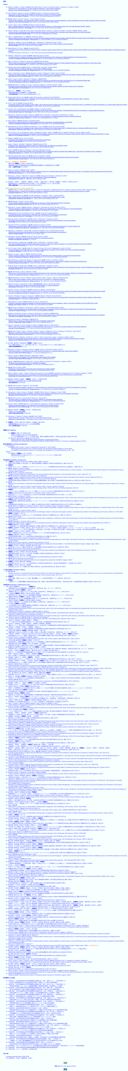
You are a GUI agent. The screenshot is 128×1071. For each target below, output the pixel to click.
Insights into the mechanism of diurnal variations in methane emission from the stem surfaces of (40, 44)
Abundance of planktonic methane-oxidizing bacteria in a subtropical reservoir (30, 238)
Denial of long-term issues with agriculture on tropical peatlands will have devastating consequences (37, 232)
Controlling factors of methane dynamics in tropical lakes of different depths (30, 68)
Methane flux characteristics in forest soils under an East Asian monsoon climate (31, 369)
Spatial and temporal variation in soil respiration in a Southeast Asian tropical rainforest (33, 405)
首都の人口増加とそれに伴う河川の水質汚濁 (24, 435)
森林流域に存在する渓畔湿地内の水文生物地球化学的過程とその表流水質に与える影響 (33, 165)
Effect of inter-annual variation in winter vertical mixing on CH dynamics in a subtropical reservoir (36, 279)
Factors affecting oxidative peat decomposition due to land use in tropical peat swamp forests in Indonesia (39, 203)
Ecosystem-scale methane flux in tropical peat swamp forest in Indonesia (29, 139)
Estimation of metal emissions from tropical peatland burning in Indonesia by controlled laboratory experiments (40, 122)
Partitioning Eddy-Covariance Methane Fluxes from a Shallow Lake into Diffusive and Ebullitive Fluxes (37, 145)
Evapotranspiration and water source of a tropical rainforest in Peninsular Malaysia (32, 177)
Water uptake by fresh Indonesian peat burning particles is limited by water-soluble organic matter (36, 197)
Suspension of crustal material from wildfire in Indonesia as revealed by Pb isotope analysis (34, 14)
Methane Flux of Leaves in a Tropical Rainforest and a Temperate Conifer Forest (31, 320)
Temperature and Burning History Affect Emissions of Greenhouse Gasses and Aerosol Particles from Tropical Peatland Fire (44, 226)
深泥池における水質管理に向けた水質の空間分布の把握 (24, 381)
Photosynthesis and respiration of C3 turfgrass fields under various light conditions (32, 357)
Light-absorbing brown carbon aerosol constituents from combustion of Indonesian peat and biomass (37, 214)
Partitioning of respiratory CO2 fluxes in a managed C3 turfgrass (27, 363)
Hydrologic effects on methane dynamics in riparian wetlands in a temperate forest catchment (35, 399)
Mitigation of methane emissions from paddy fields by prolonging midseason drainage (33, 332)
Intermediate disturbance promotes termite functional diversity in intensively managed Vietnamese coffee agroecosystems (43, 157)
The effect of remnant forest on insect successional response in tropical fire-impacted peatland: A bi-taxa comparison (42, 220)
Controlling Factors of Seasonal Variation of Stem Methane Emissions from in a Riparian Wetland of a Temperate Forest (47, 57)
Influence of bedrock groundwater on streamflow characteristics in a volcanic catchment (33, 285)
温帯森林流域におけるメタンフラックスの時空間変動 (24, 424)
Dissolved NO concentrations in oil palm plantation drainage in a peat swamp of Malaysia (34, 8)
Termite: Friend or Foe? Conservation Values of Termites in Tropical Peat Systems (34, 439)
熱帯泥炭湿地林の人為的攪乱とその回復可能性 (22, 92)
